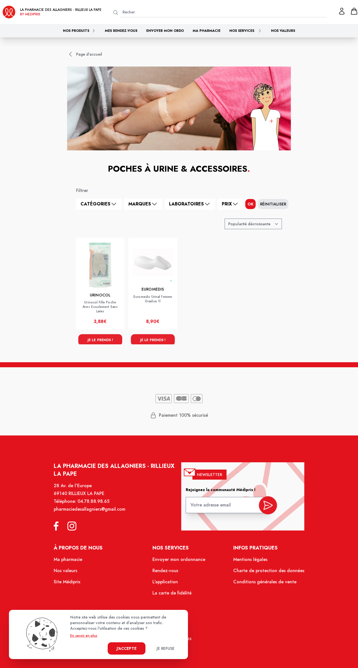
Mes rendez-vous (121, 30)
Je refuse (166, 648)
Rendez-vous (166, 573)
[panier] (354, 11)
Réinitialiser (273, 204)
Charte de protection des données (265, 573)
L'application (166, 584)
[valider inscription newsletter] (264, 509)
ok (250, 204)
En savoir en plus (83, 635)
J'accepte (126, 648)
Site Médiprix (71, 584)
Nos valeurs (283, 30)
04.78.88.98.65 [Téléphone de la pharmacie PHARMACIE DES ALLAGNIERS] (96, 506)
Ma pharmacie (206, 30)
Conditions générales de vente (261, 584)
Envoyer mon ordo (165, 30)
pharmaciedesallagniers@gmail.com (93, 514)
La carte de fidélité (172, 594)
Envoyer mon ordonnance (179, 562)
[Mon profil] (342, 11)
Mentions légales (247, 562)
